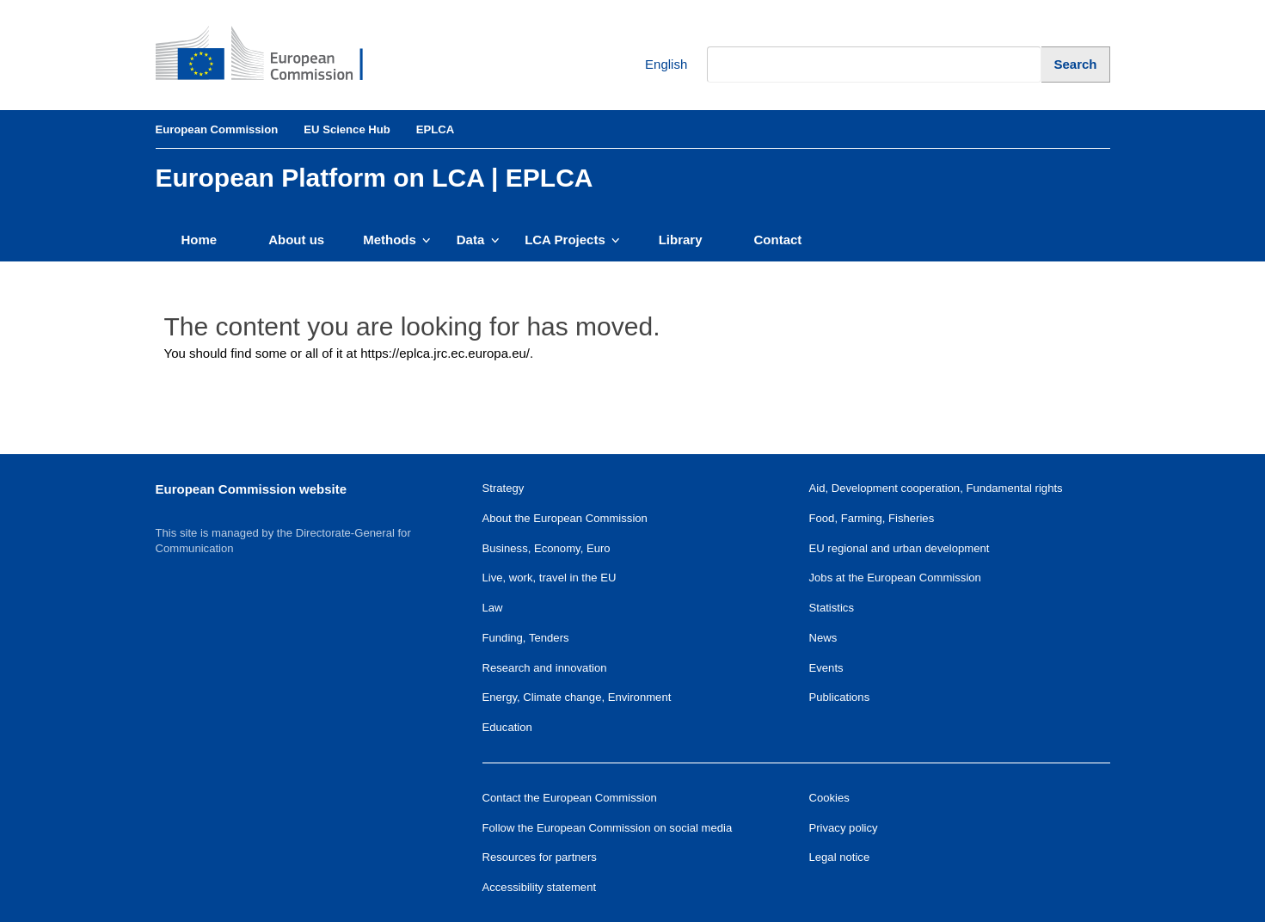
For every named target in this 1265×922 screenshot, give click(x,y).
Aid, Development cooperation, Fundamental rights (936, 488)
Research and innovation (544, 667)
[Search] (1075, 64)
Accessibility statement (539, 887)
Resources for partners (539, 857)
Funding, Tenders (525, 637)
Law (492, 607)
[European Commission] (273, 55)
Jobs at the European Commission (895, 577)
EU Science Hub (347, 129)
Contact (778, 239)
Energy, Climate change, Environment (577, 697)
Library (681, 239)
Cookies (829, 797)
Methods (397, 239)
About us (296, 239)
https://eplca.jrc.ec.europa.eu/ (445, 353)
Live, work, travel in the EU (549, 577)
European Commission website (251, 489)
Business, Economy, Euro (546, 548)
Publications (839, 697)
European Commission (217, 129)
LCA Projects (572, 239)
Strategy (503, 488)
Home (199, 239)
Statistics (831, 607)
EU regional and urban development (899, 548)
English (653, 65)
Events (826, 667)
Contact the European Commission (569, 797)
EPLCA (435, 129)
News (823, 637)
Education (507, 727)
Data (478, 239)
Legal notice (839, 857)
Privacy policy (843, 827)
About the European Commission (565, 518)
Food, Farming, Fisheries (872, 518)
